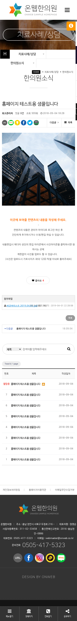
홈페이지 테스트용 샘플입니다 (31, 328)
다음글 (54, 122)
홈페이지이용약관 (37, 490)
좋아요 (38, 280)
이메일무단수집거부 (64, 490)
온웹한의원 (44, 508)
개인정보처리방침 (11, 490)
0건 (22, 113)
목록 (68, 122)
